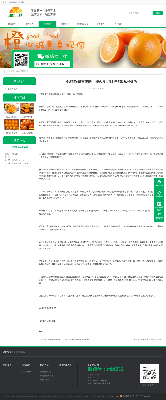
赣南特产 (47, 24)
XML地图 (147, 397)
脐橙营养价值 (82, 24)
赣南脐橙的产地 (46, 376)
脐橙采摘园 (44, 380)
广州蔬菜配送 (19, 352)
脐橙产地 (65, 24)
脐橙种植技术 (13, 89)
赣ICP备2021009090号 (111, 397)
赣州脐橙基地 (45, 372)
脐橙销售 (29, 24)
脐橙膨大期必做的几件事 (151, 339)
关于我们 (118, 24)
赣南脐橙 (12, 24)
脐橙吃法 (100, 24)
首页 (18, 71)
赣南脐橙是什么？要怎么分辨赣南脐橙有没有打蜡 (68, 339)
